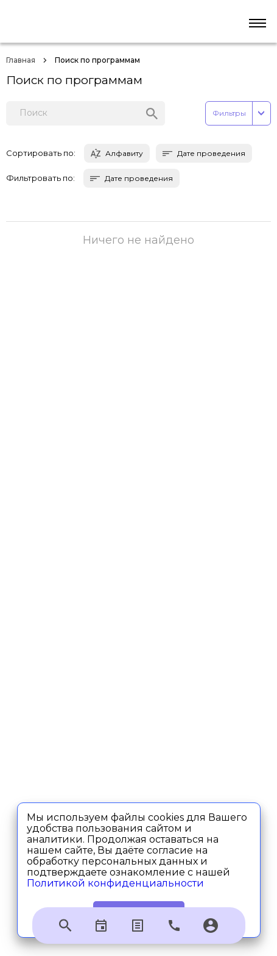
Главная (20, 60)
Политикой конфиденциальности (115, 883)
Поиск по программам (97, 60)
